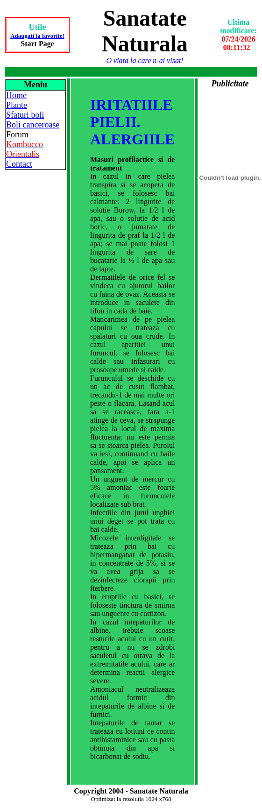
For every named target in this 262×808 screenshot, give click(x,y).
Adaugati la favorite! (37, 35)
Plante (16, 105)
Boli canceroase (32, 124)
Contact (19, 164)
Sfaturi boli (25, 115)
